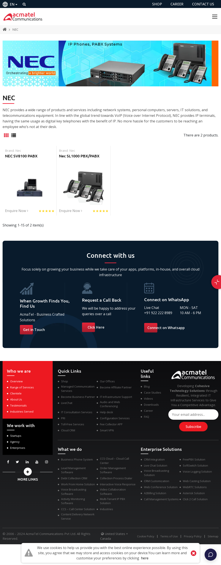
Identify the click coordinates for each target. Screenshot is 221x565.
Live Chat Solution (155, 465)
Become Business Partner (78, 397)
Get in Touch (34, 329)
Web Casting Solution (197, 481)
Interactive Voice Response (118, 484)
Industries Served (21, 411)
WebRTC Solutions (195, 487)
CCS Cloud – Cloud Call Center (114, 461)
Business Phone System (77, 459)
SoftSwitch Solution (195, 465)
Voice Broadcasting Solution (156, 473)
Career (148, 411)
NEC (15, 29)
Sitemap (213, 536)
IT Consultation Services (76, 412)
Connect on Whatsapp (166, 327)
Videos (148, 398)
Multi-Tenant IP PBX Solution (112, 501)
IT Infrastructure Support (116, 397)
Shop (64, 381)
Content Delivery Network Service (78, 516)
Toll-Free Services (72, 424)
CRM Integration (154, 459)
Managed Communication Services (78, 389)
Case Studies (152, 392)
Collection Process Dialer (116, 478)
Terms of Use (169, 536)
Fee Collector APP (111, 424)
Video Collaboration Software (113, 491)
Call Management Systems (161, 499)
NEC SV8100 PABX (21, 156)
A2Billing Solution (155, 493)
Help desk (106, 412)
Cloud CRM (68, 430)
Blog (147, 386)
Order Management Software (113, 470)
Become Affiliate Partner (116, 387)
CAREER (176, 4)
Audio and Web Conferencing (110, 404)
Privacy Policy (193, 536)
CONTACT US (203, 4)
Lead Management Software (73, 470)
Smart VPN (107, 430)
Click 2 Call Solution (195, 499)
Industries (106, 509)
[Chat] (211, 555)
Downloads (151, 405)
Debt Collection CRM (74, 478)
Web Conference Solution (161, 487)
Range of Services (22, 387)
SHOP (157, 4)
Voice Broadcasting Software (73, 491)
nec (18, 150)
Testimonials (18, 405)
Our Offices (107, 381)
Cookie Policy (145, 536)
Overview (16, 381)
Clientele (16, 393)
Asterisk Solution (194, 493)
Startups (15, 436)
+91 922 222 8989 (158, 312)
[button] (28, 472)
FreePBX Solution (194, 459)
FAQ (146, 417)
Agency (15, 442)
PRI (63, 418)
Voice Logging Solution (197, 471)
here (144, 558)
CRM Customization (156, 481)
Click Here (96, 327)
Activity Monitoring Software (73, 501)
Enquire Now (16, 210)
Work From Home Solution (78, 484)
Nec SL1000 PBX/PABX (79, 156)
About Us (16, 399)
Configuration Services (115, 418)
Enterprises (17, 448)
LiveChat (66, 403)
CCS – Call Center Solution (78, 509)
